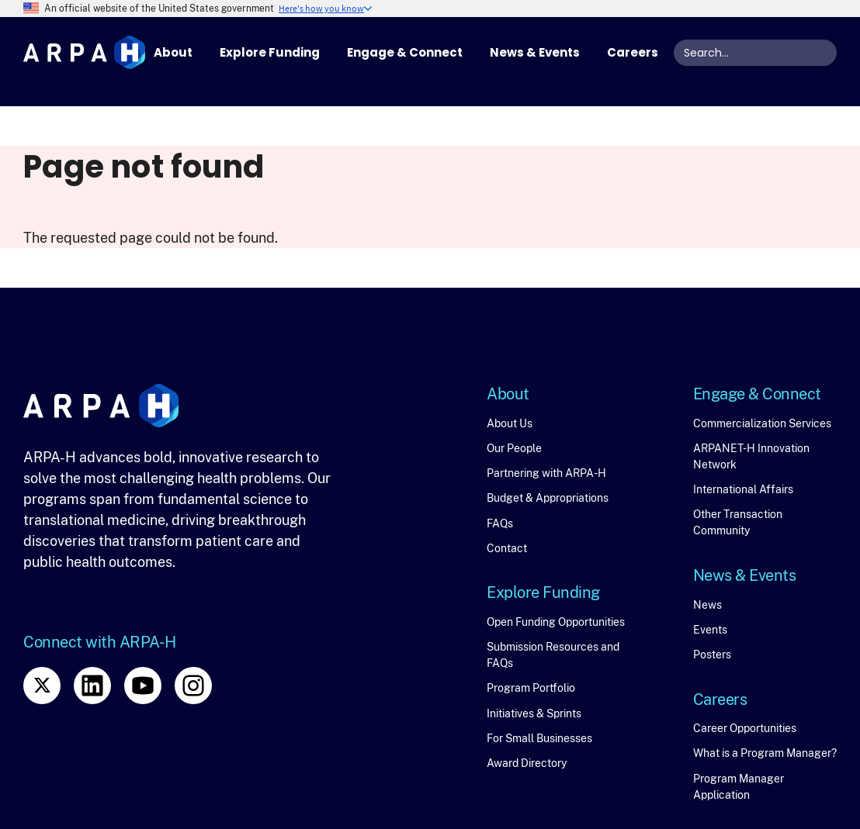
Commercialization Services (762, 423)
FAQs (500, 523)
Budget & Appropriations (548, 498)
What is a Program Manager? (765, 753)
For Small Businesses (539, 738)
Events (710, 629)
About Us (509, 423)
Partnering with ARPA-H (546, 473)
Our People (514, 448)
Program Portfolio (531, 688)
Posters (712, 654)
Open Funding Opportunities (556, 622)
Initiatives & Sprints (534, 713)
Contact (507, 548)
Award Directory (527, 763)
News (707, 605)
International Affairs (743, 489)
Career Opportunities (744, 728)
